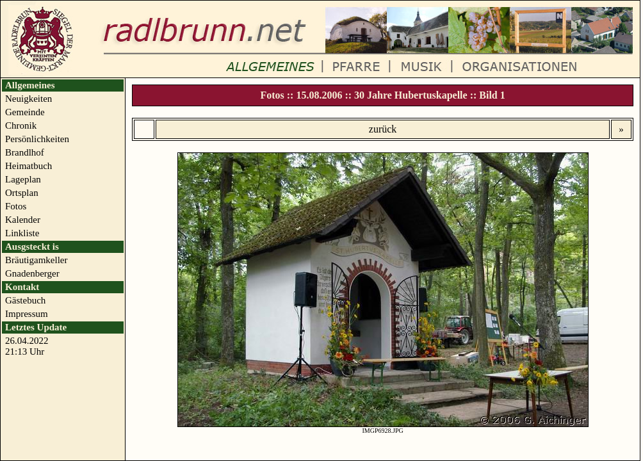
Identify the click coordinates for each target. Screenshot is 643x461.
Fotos (15, 206)
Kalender (22, 219)
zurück (383, 129)
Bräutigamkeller (36, 260)
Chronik (21, 125)
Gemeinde (25, 112)
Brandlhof (24, 152)
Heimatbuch (28, 166)
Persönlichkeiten (37, 139)
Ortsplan (21, 193)
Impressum (26, 314)
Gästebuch (25, 300)
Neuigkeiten (28, 98)
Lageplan (23, 179)
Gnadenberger (32, 273)
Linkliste (22, 233)
